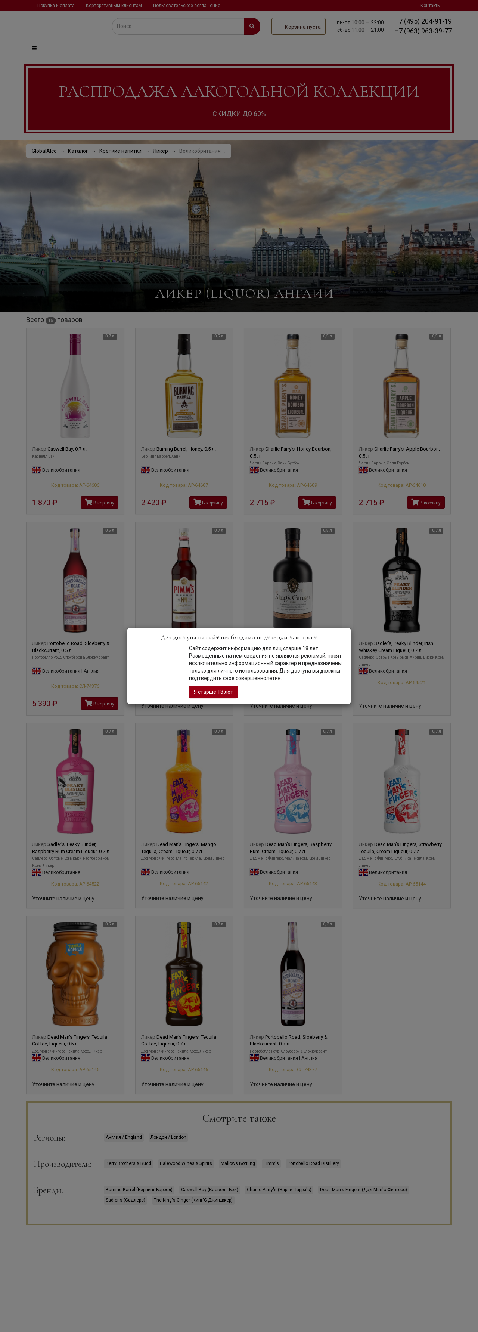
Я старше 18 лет (213, 692)
